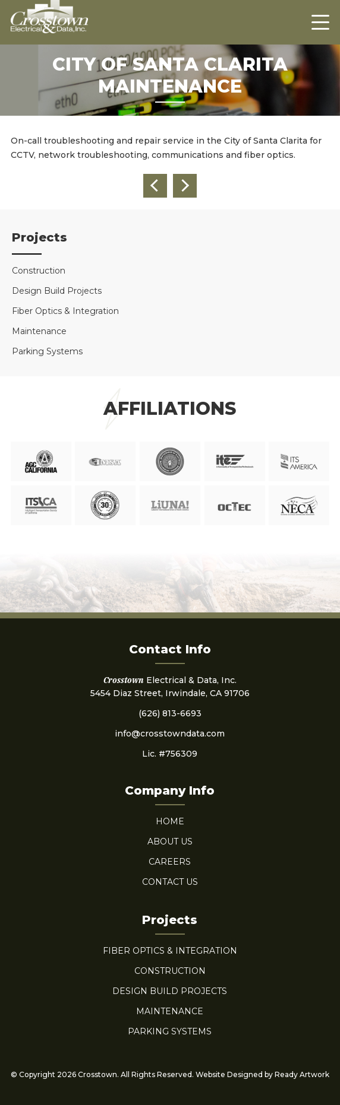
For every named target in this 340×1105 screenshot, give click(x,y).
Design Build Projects (57, 290)
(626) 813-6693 (170, 713)
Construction (38, 270)
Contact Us (170, 882)
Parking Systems (47, 351)
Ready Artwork (302, 1074)
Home (170, 821)
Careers (170, 861)
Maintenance (39, 331)
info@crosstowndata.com (170, 733)
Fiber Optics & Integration (65, 311)
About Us (170, 841)
